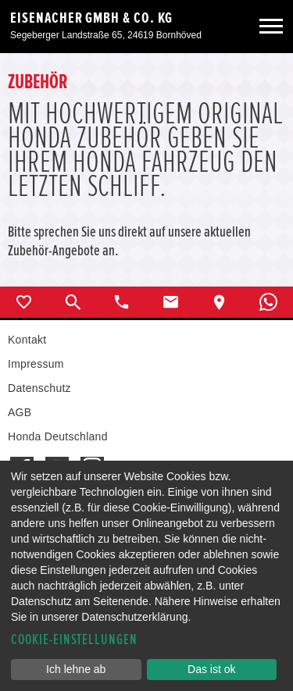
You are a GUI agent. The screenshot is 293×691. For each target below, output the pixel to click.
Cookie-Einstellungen (74, 639)
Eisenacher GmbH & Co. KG (91, 18)
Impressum (36, 364)
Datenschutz (39, 388)
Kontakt (27, 339)
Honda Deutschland (58, 436)
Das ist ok (211, 669)
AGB (19, 412)
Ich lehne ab (75, 669)
